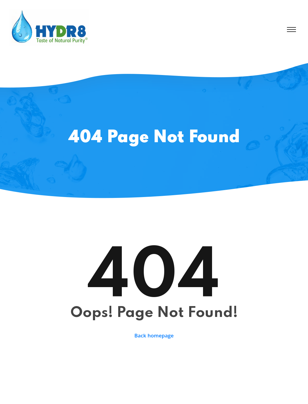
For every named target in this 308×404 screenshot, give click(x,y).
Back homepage (154, 335)
